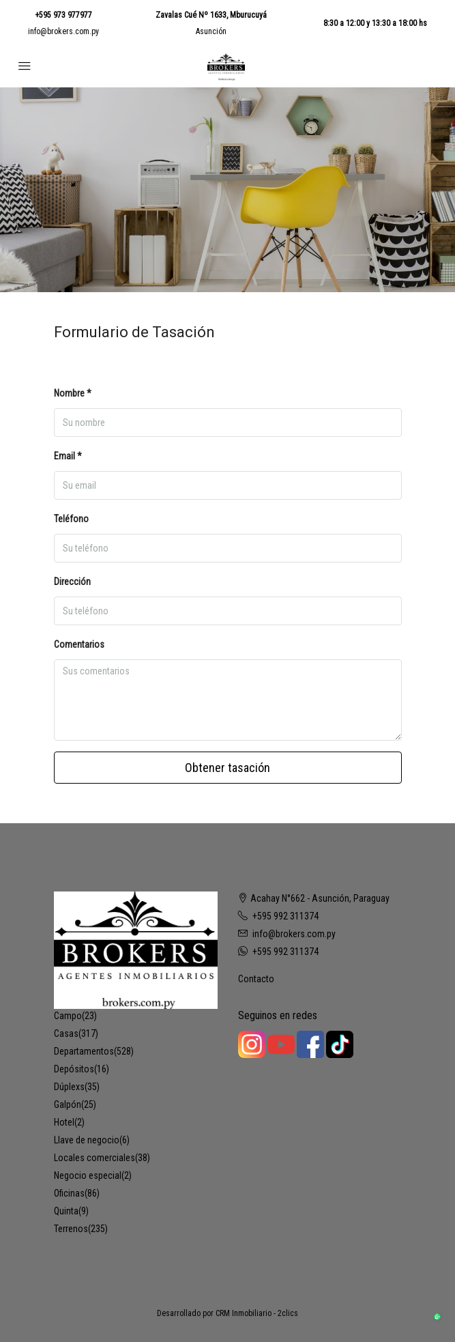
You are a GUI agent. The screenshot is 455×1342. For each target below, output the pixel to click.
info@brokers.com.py (63, 31)
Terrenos (71, 1228)
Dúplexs (69, 1086)
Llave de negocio (86, 1139)
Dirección (72, 581)
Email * (68, 456)
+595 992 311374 (285, 916)
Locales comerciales (94, 1157)
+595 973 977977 (63, 15)
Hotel (64, 1122)
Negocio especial (87, 1175)
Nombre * (72, 393)
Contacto (256, 978)
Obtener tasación (227, 767)
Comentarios (79, 644)
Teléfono (71, 518)
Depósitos (74, 1068)
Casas (66, 1033)
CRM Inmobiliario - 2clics (257, 1313)
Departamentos (84, 1051)
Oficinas (69, 1193)
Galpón (67, 1104)
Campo (68, 1015)
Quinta (66, 1210)
